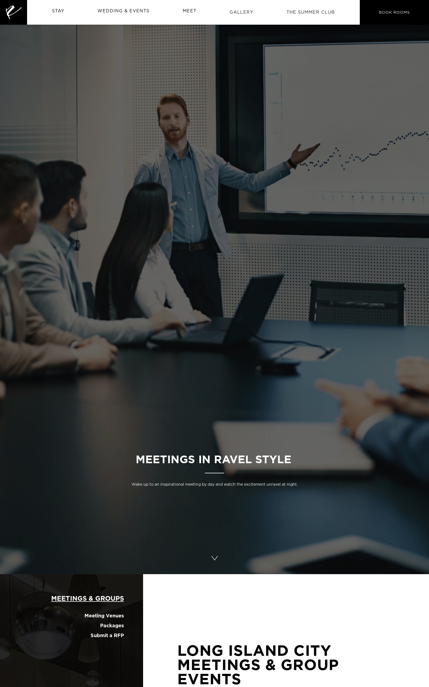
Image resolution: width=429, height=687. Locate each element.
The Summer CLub (310, 12)
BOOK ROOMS (394, 12)
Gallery (241, 12)
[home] (13, 12)
